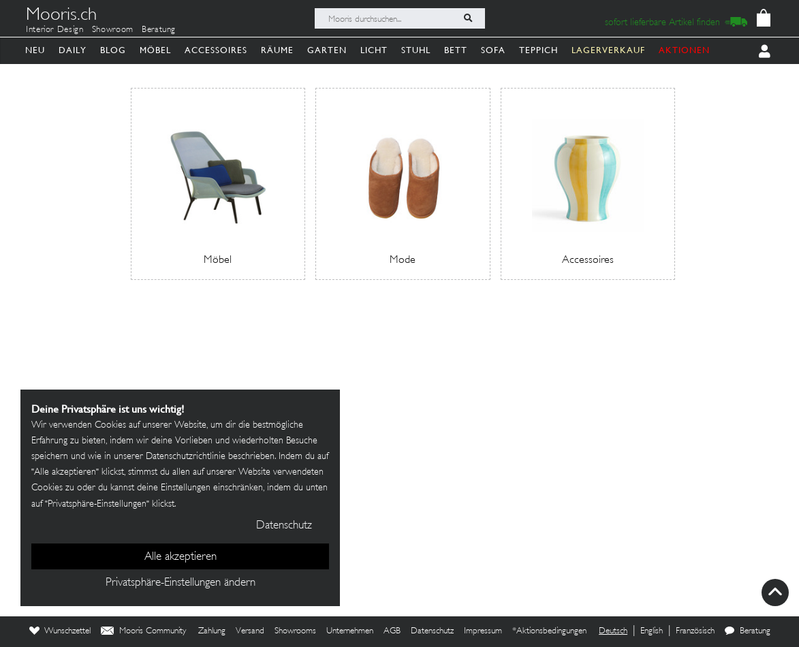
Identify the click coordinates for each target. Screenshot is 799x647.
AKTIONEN (684, 50)
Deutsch (613, 631)
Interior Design (55, 30)
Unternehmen (349, 631)
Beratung (159, 30)
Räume (277, 50)
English (651, 631)
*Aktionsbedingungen (549, 631)
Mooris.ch (61, 16)
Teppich (538, 50)
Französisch (695, 631)
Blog (113, 50)
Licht (374, 50)
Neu (35, 50)
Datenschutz (432, 631)
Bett (455, 50)
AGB (392, 631)
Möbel (155, 50)
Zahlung (211, 631)
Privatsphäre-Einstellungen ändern (180, 583)
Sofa (493, 50)
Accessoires (216, 50)
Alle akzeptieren (180, 557)
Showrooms (295, 631)
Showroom (113, 30)
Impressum (483, 631)
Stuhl (415, 50)
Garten (327, 50)
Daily (73, 50)
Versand (250, 631)
